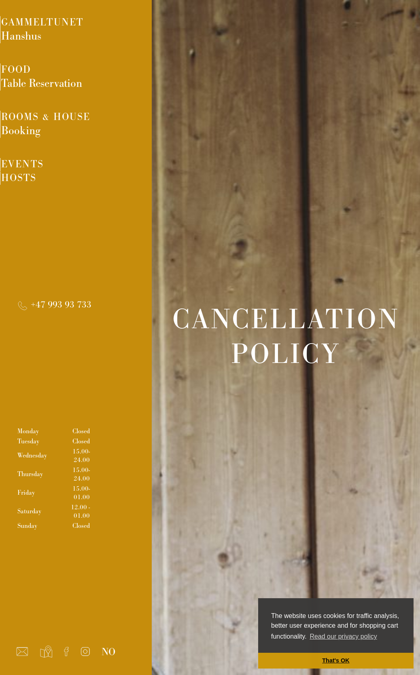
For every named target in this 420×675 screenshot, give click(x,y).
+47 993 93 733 (53, 322)
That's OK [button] (335, 660)
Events (46, 174)
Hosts (41, 198)
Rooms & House (86, 131)
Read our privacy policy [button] (343, 636)
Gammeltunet (86, 31)
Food (86, 81)
